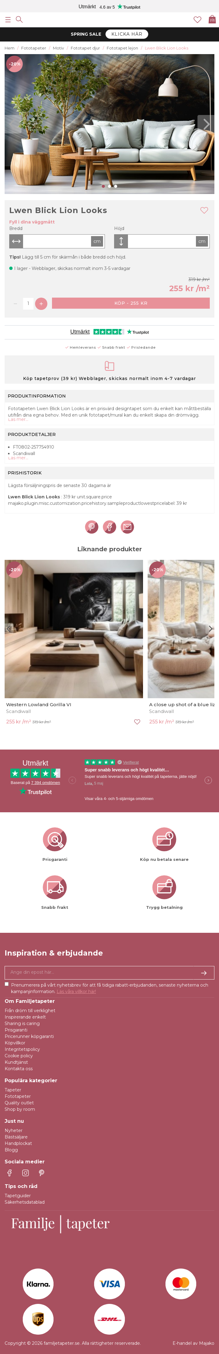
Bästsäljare (16, 1137)
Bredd (15, 228)
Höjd (119, 228)
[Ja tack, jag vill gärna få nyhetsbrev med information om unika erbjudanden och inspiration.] (109, 973)
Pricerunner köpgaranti (29, 1036)
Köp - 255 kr (131, 303)
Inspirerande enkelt (25, 1017)
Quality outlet (19, 1103)
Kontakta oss (19, 1068)
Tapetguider (18, 1195)
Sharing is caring (22, 1023)
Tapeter (13, 1090)
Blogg (11, 1150)
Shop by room (20, 1109)
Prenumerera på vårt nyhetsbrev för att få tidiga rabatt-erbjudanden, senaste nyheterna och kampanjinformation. (109, 988)
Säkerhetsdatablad (25, 1202)
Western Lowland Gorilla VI (38, 704)
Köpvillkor (15, 1043)
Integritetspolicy (22, 1049)
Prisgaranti (16, 1030)
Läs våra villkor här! (76, 991)
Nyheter (13, 1130)
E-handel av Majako (193, 1343)
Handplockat (18, 1143)
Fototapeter (18, 1096)
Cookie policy (19, 1056)
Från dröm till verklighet (30, 1010)
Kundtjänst (16, 1062)
